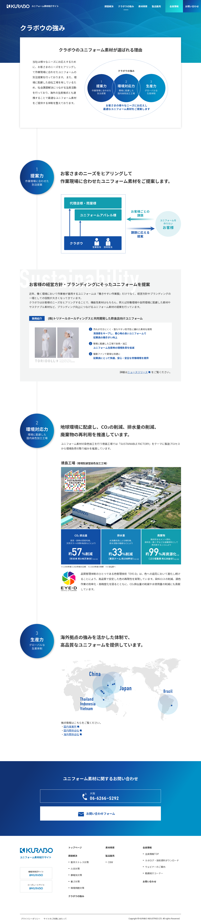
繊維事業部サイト (36, 873)
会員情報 (174, 6)
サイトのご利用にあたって (55, 918)
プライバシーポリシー (30, 918)
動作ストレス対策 (80, 862)
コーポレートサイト (36, 886)
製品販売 (156, 6)
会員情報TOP (152, 854)
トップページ (75, 847)
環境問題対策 (77, 888)
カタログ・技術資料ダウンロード (162, 860)
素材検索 (142, 6)
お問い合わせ (192, 6)
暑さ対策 (75, 881)
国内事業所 (70, 726)
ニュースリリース (137, 372)
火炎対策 (75, 868)
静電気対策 (76, 875)
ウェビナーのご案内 (155, 866)
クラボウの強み (126, 6)
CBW (110, 862)
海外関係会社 (71, 734)
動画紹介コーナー (154, 873)
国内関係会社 (71, 730)
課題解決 (109, 6)
